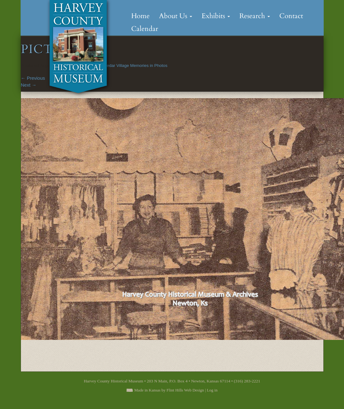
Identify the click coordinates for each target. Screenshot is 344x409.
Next (29, 85)
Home (140, 16)
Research (254, 16)
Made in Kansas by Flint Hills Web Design (169, 390)
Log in (212, 390)
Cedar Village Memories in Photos (135, 65)
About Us (175, 16)
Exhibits (216, 16)
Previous (33, 78)
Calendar (144, 28)
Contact (291, 16)
